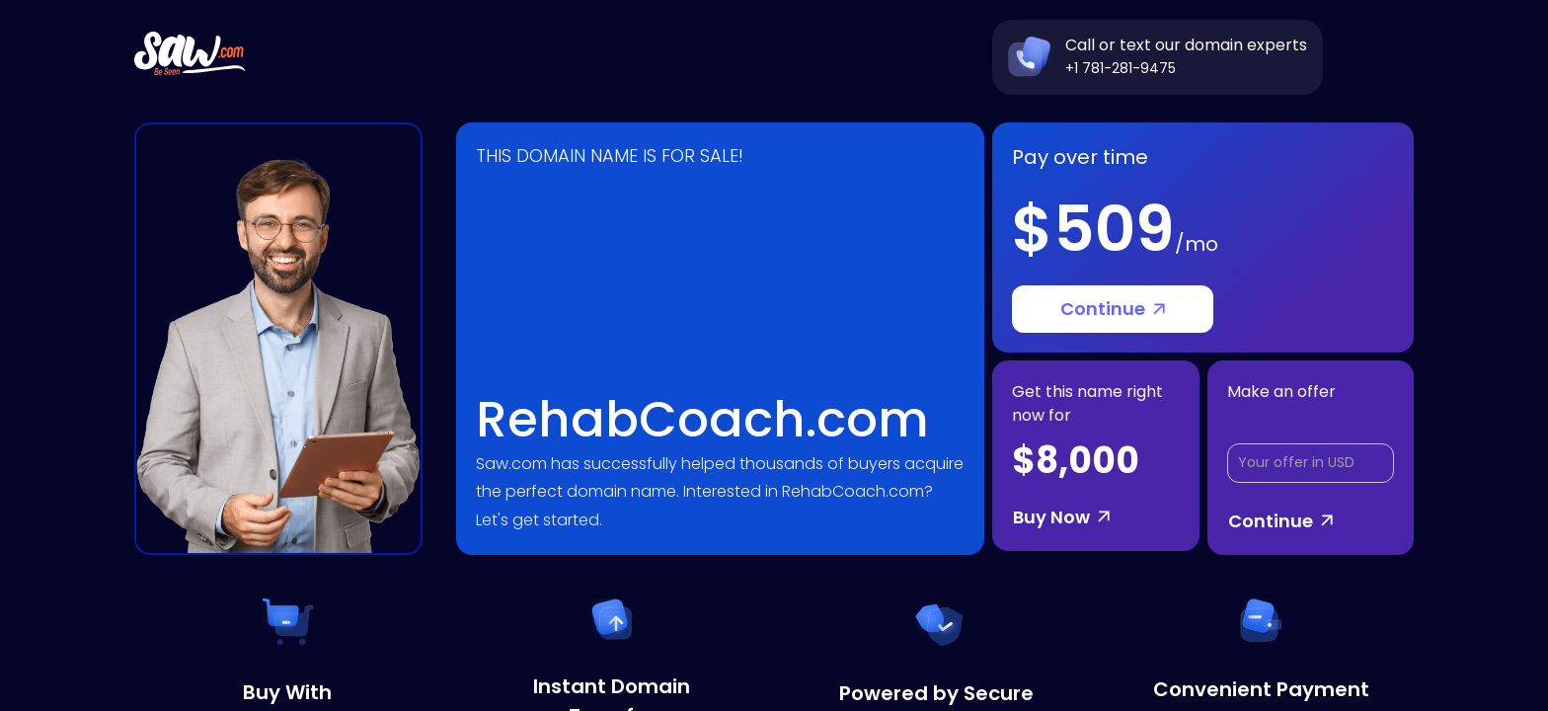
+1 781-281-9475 (1120, 68)
